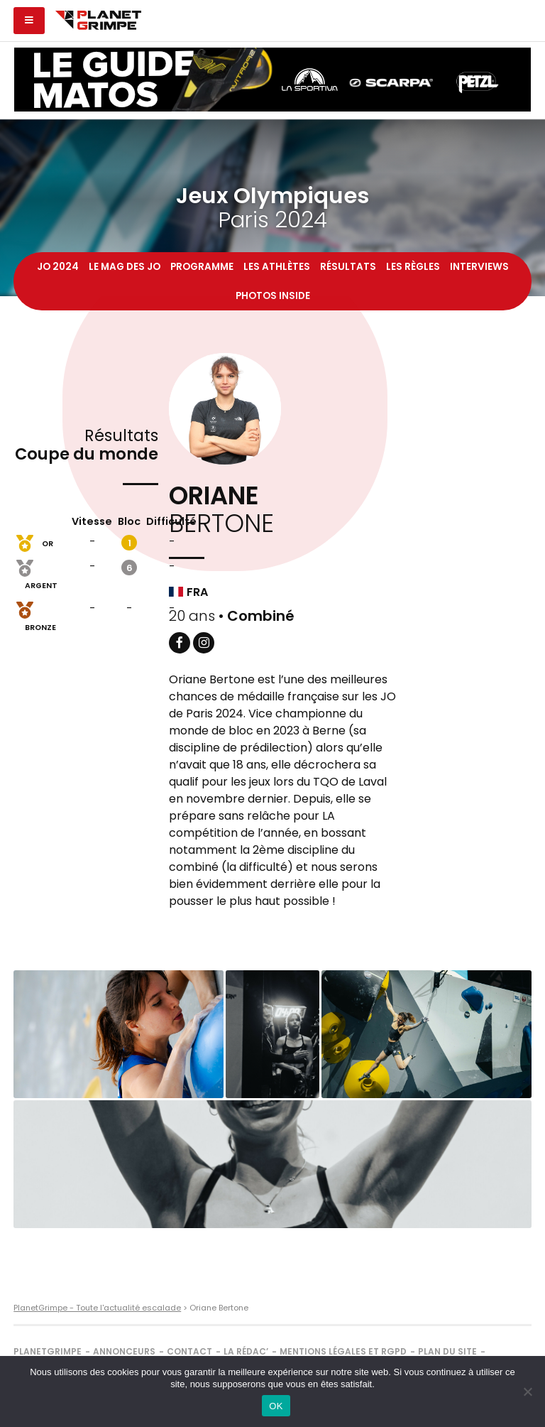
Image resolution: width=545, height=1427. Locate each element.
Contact (189, 1351)
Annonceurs (124, 1351)
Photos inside (273, 296)
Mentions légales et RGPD (343, 1351)
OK (275, 1406)
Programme (201, 266)
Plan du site (447, 1351)
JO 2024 (58, 266)
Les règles (413, 266)
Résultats (348, 266)
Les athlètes (276, 266)
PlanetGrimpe (47, 1351)
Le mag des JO (124, 266)
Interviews (479, 266)
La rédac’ (246, 1351)
